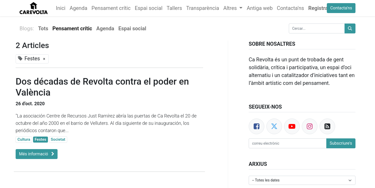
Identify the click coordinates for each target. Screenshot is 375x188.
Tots (43, 28)
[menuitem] (61, 8)
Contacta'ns (341, 7)
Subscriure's (341, 143)
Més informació (36, 153)
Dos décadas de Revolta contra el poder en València (102, 87)
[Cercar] (350, 28)
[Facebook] (256, 126)
